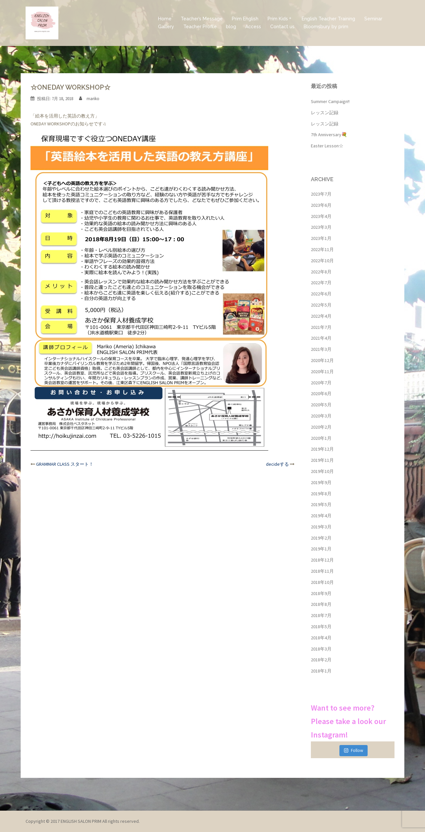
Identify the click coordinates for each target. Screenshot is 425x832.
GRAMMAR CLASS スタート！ (64, 464)
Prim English (245, 18)
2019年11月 (322, 460)
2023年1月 (321, 238)
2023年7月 (321, 194)
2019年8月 (321, 494)
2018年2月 (321, 660)
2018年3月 (321, 649)
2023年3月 (321, 227)
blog (231, 26)
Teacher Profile (200, 26)
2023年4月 (321, 216)
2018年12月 (322, 560)
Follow (353, 750)
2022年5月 (321, 305)
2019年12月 (322, 449)
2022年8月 (321, 272)
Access (253, 26)
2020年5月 (321, 405)
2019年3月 (321, 527)
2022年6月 (321, 294)
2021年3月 (321, 349)
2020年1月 (321, 438)
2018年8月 (321, 604)
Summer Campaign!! (330, 101)
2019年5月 (321, 504)
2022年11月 (322, 249)
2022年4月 (321, 316)
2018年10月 (322, 582)
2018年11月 (322, 571)
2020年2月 (321, 427)
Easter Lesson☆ (327, 146)
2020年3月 (321, 416)
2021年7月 (321, 327)
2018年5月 (321, 626)
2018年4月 (321, 638)
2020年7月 (321, 383)
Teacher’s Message (202, 18)
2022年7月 (321, 283)
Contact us (282, 26)
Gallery (166, 26)
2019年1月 (321, 549)
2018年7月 (321, 615)
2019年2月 (321, 538)
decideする (277, 464)
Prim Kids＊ (280, 18)
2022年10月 (322, 261)
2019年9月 (321, 482)
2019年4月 (321, 516)
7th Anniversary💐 (329, 135)
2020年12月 (322, 360)
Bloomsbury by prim (326, 26)
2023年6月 (321, 205)
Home (165, 18)
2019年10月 (322, 471)
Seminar (373, 18)
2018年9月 (321, 593)
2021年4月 (321, 338)
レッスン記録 (324, 113)
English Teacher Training (328, 18)
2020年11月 (322, 371)
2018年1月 (321, 671)
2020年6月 (321, 393)
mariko (93, 98)
